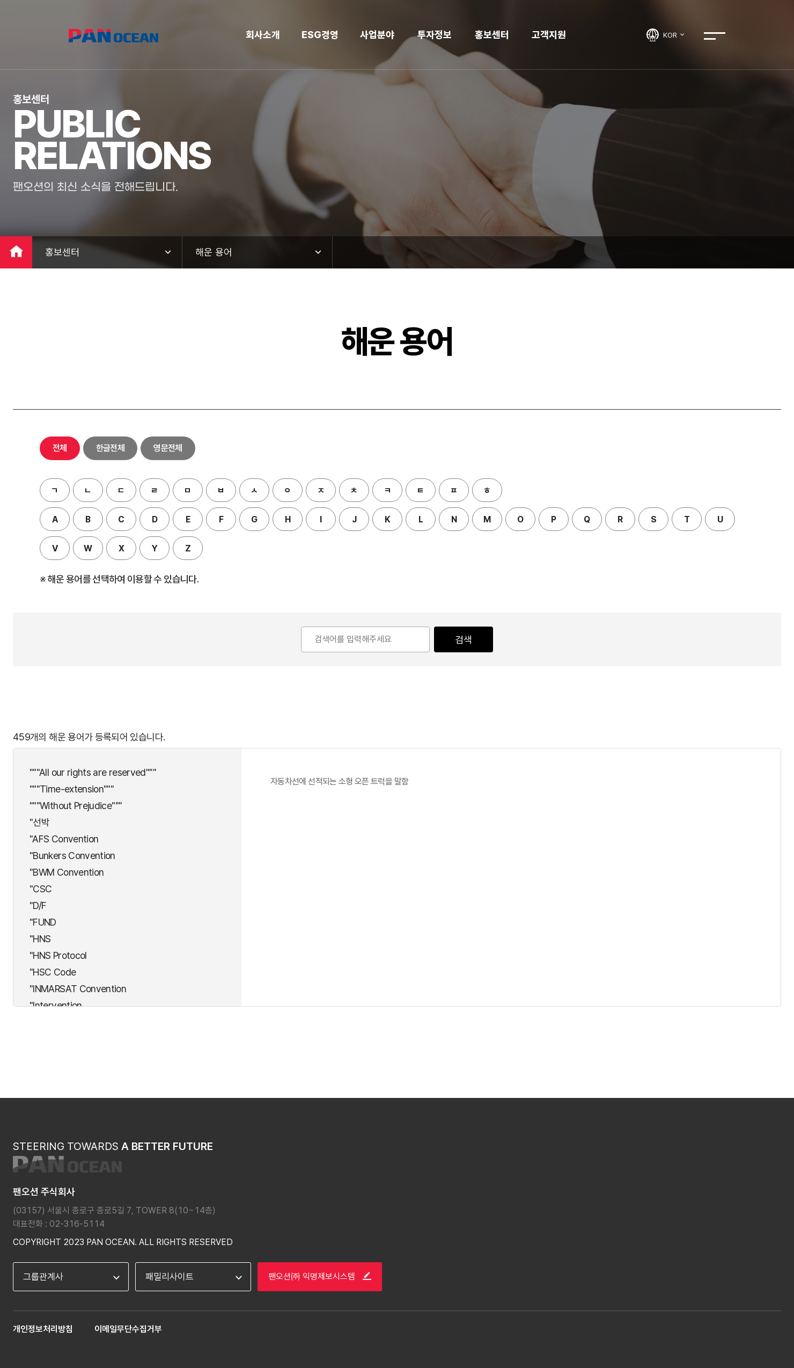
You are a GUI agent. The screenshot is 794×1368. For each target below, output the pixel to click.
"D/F (38, 905)
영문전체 (167, 448)
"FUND (43, 922)
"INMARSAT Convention (78, 988)
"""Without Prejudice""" (76, 805)
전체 (60, 448)
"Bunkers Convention (72, 855)
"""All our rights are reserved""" (93, 772)
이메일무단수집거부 (128, 1329)
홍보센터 (492, 34)
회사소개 (263, 34)
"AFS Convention (64, 839)
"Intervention (56, 1005)
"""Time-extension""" (72, 789)
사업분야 (377, 34)
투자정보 (434, 34)
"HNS (40, 938)
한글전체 (110, 448)
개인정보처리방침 (43, 1329)
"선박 (39, 822)
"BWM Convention (67, 872)
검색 (463, 639)
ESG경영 (320, 34)
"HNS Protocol (58, 955)
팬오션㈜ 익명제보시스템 (319, 1276)
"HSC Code (53, 972)
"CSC (41, 888)
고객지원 (549, 34)
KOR (674, 35)
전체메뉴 (714, 36)
